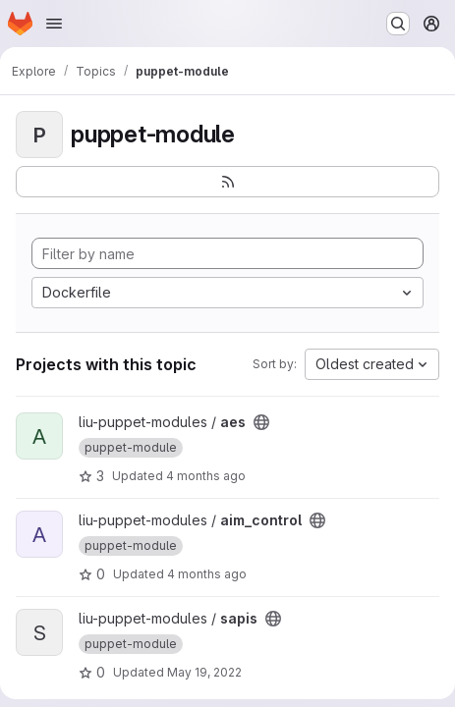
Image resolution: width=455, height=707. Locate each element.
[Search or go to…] (398, 23)
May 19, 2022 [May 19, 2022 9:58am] (204, 672)
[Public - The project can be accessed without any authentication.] (261, 422)
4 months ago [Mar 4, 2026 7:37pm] (206, 475)
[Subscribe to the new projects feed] (227, 181)
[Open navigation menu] (54, 23)
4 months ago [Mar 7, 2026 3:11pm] (207, 574)
